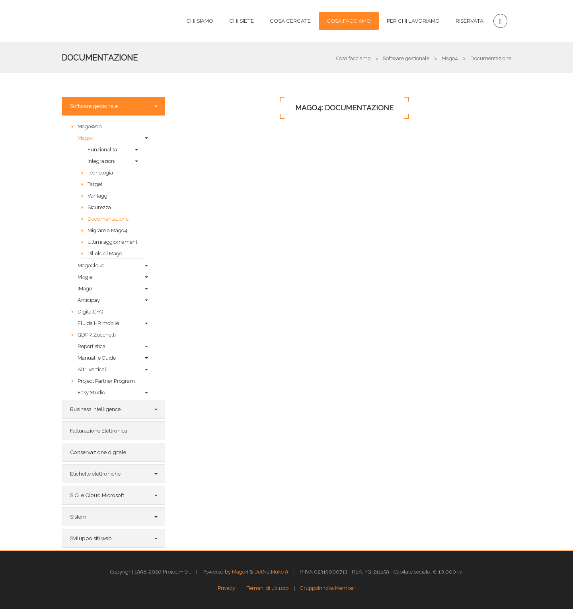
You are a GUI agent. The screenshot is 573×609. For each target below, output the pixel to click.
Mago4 (240, 572)
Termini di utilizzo (267, 588)
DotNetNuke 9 (271, 572)
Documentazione (100, 58)
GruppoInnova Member (327, 588)
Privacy (226, 588)
